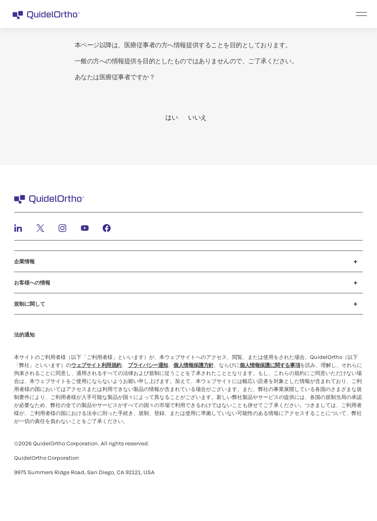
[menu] (237, 14)
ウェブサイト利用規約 (96, 365)
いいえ (197, 117)
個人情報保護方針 (193, 365)
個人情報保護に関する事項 (270, 365)
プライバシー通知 (148, 365)
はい (171, 117)
